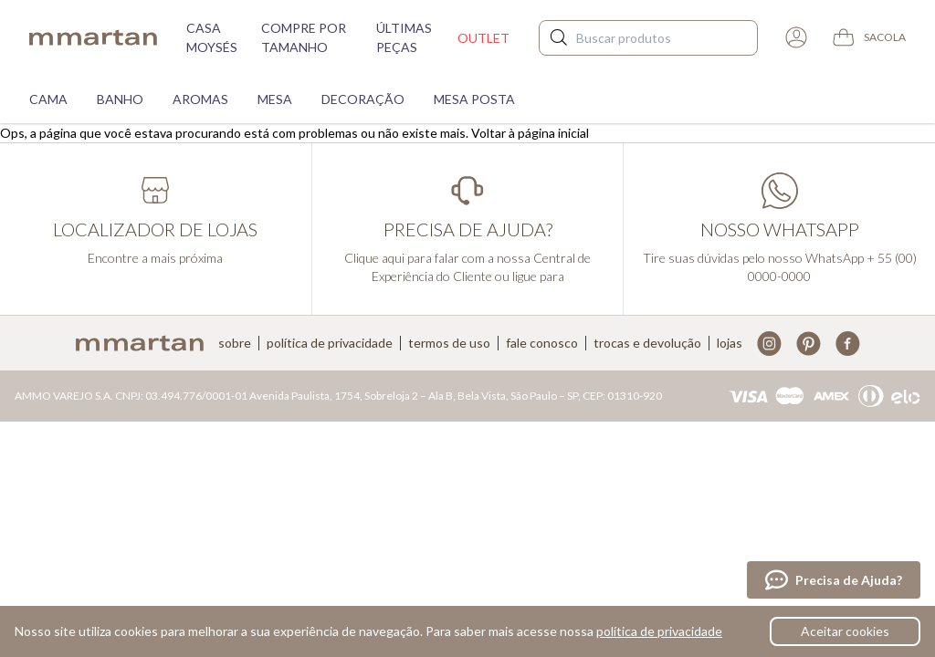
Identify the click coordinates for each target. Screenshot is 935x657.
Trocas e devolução (647, 343)
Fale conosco (542, 343)
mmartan (93, 37)
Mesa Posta (474, 99)
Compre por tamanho (303, 37)
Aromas (200, 99)
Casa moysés (211, 37)
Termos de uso (449, 343)
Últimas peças (404, 37)
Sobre (234, 343)
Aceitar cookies (845, 631)
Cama (48, 99)
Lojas (729, 343)
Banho (120, 99)
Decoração (362, 99)
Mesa (274, 99)
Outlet (483, 38)
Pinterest (808, 343)
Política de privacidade (330, 343)
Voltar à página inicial (530, 133)
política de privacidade (659, 631)
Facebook (847, 343)
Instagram (769, 343)
